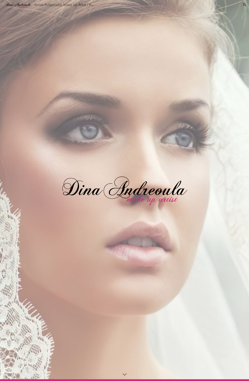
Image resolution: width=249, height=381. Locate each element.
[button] (245, 5)
